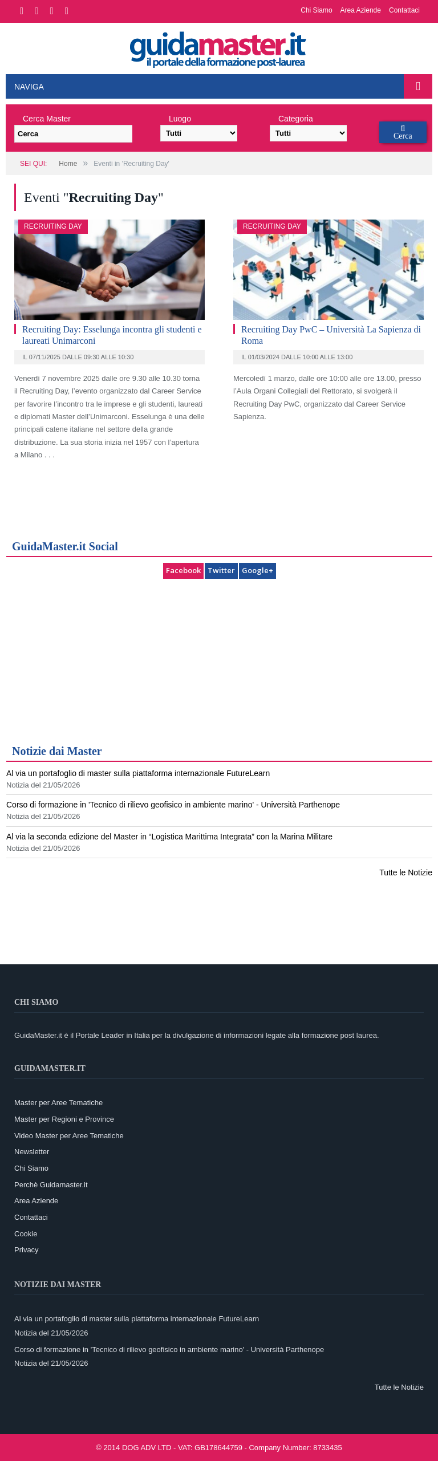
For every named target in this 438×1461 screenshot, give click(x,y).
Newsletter (31, 1151)
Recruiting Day (53, 226)
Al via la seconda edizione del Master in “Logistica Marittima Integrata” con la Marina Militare (169, 836)
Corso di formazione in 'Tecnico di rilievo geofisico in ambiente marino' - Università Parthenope (173, 804)
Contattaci (404, 10)
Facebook (183, 570)
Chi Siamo (316, 10)
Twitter (221, 570)
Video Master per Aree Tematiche (69, 1135)
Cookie (25, 1233)
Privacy (26, 1249)
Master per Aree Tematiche (58, 1102)
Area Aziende (360, 10)
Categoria (295, 118)
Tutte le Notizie (405, 872)
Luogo (180, 118)
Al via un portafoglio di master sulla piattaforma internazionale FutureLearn (138, 773)
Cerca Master (47, 118)
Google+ (257, 570)
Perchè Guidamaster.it (51, 1184)
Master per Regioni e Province (64, 1119)
